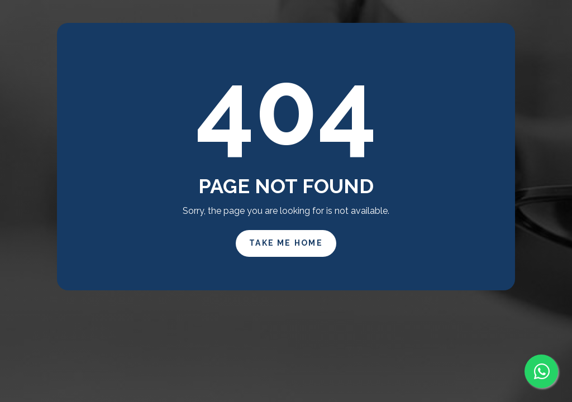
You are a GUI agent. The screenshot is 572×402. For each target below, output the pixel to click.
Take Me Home (286, 242)
